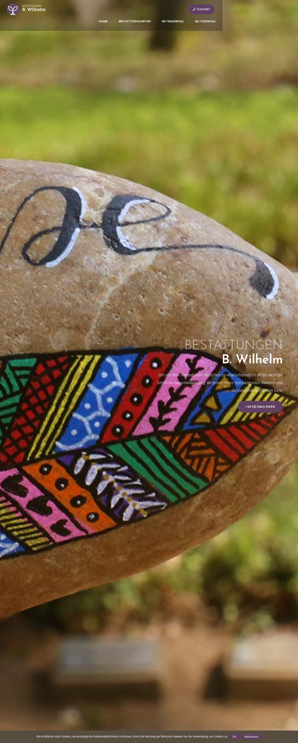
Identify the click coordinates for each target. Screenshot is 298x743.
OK (234, 736)
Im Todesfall (232, 9)
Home (129, 9)
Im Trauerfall (200, 9)
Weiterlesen (251, 736)
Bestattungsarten (161, 9)
